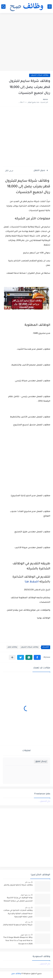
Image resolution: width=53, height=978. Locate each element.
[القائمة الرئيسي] (49, 6)
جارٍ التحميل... (44, 801)
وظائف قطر (12, 647)
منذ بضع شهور (25, 935)
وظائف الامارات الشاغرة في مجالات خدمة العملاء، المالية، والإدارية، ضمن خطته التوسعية (18, 914)
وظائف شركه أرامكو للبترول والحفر (18, 885)
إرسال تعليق (40, 761)
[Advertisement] (26, 42)
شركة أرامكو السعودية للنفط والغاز (18, 925)
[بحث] (3, 6)
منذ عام (27, 882)
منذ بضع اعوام (25, 895)
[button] (37, 657)
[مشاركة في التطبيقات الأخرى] (12, 657)
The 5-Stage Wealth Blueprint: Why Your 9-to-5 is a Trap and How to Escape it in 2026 (18, 941)
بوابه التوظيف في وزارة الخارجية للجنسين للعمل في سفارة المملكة (18, 899)
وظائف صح (16, 974)
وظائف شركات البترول (39, 75)
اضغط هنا (31, 581)
